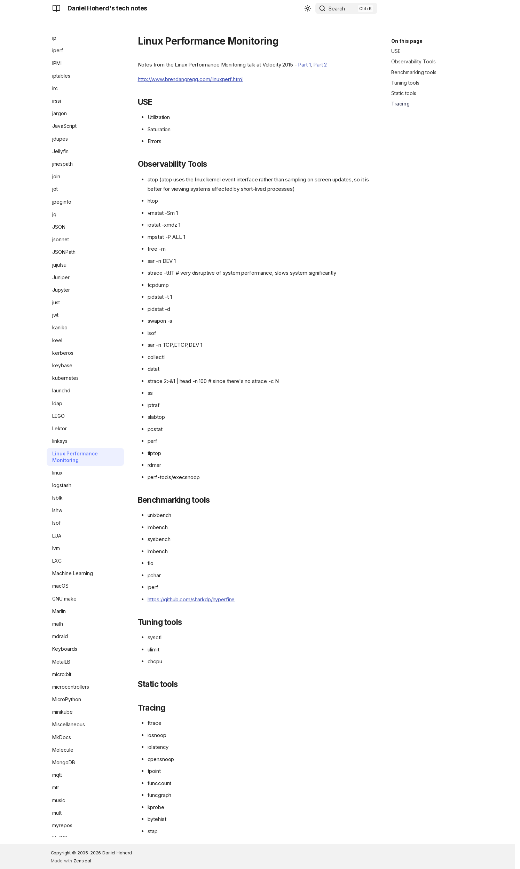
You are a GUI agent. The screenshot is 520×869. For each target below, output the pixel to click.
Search (337, 8)
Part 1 (304, 64)
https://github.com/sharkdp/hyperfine (191, 599)
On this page (407, 41)
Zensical (82, 860)
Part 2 (320, 64)
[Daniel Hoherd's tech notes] (56, 8)
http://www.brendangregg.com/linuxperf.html (190, 79)
